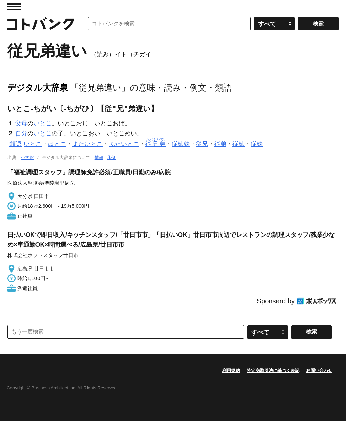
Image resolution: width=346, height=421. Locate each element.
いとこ (42, 123)
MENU (14, 7)
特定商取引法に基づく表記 (273, 370)
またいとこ (87, 144)
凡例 (111, 157)
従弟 (220, 144)
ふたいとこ (124, 144)
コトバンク (40, 23)
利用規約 (231, 370)
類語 (15, 144)
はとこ (57, 144)
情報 (99, 157)
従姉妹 (181, 144)
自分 (21, 133)
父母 (21, 123)
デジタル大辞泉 (37, 87)
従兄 (202, 144)
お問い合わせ (319, 370)
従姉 (238, 144)
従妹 (257, 144)
